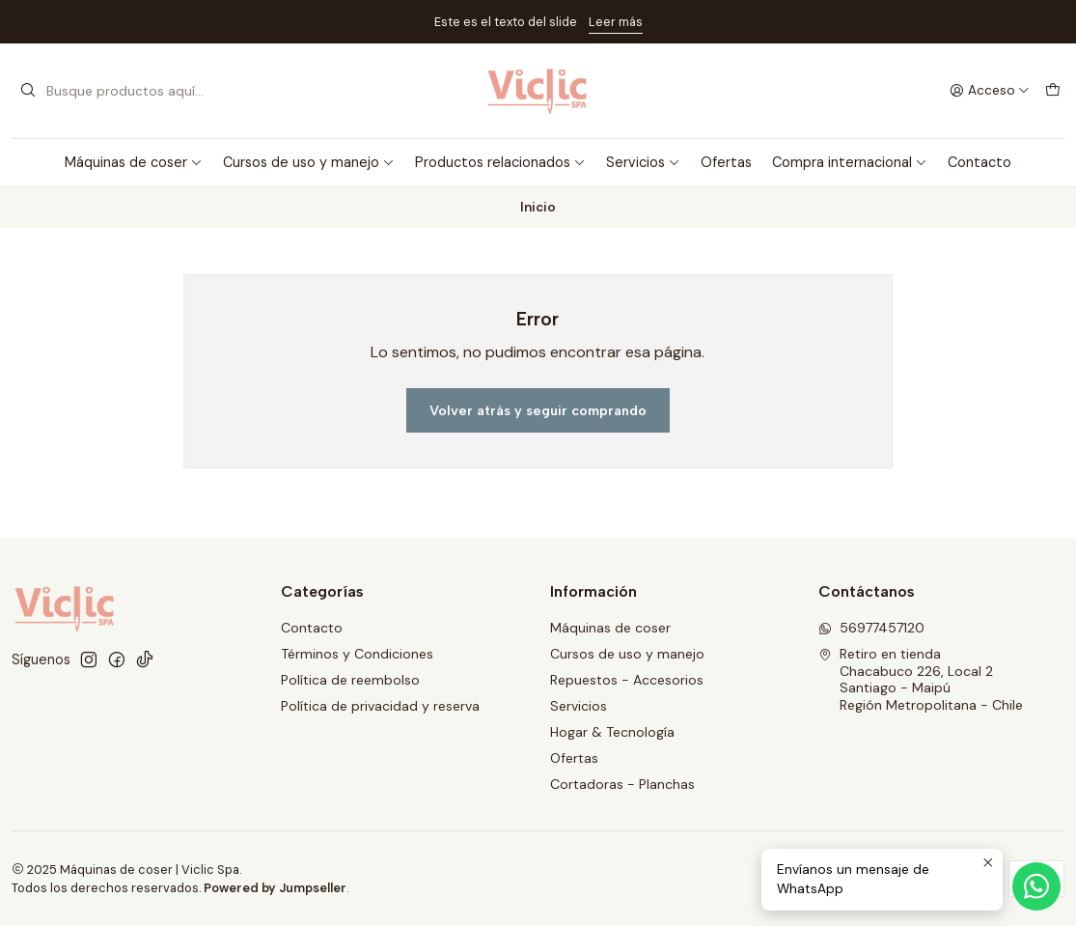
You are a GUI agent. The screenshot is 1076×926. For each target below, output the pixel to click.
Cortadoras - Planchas (622, 784)
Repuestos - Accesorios (627, 679)
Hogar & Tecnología (612, 732)
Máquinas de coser (134, 162)
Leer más (616, 22)
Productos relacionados (500, 162)
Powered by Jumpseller (275, 888)
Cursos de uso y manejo (309, 162)
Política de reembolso (350, 679)
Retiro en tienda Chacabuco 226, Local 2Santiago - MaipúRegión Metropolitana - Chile (920, 679)
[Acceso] (990, 90)
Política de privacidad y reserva (380, 706)
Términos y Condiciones (357, 653)
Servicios (643, 162)
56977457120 (871, 627)
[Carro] (1052, 90)
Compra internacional (849, 162)
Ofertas (726, 162)
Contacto (979, 162)
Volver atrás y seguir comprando (538, 410)
